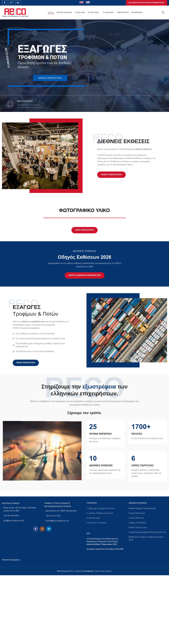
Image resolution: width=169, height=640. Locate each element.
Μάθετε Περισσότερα (111, 174)
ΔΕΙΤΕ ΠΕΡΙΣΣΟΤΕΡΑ (84, 294)
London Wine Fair (136, 582)
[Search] (163, 12)
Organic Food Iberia (137, 587)
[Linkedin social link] (17, 2)
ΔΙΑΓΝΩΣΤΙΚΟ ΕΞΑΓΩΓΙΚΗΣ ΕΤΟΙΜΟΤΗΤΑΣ (146, 2)
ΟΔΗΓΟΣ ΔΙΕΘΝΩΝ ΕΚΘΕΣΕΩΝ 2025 (84, 340)
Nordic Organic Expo (138, 592)
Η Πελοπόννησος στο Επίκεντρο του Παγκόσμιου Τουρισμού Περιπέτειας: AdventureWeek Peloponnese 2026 (102, 606)
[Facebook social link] (4, 2)
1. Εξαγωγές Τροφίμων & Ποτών (100, 573)
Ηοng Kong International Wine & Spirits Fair (147, 597)
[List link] (21, 574)
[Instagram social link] (11, 2)
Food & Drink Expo (137, 577)
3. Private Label (93, 582)
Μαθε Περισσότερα (25, 427)
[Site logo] (15, 12)
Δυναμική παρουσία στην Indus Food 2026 (104, 613)
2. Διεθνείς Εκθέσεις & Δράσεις (99, 577)
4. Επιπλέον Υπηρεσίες (96, 587)
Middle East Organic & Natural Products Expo (146, 603)
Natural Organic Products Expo (142, 573)
